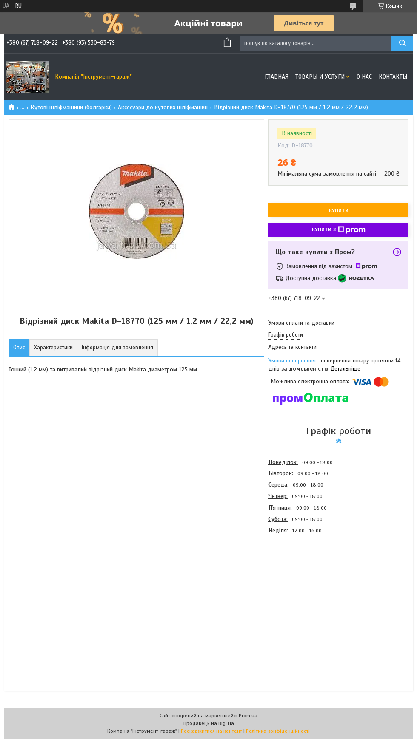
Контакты (393, 76)
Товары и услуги (320, 76)
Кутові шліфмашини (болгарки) (71, 107)
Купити (338, 210)
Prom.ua (248, 716)
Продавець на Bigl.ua (208, 723)
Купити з (339, 230)
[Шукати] (402, 43)
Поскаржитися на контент (211, 731)
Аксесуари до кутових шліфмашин (163, 107)
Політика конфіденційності (278, 731)
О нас (364, 76)
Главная (276, 76)
